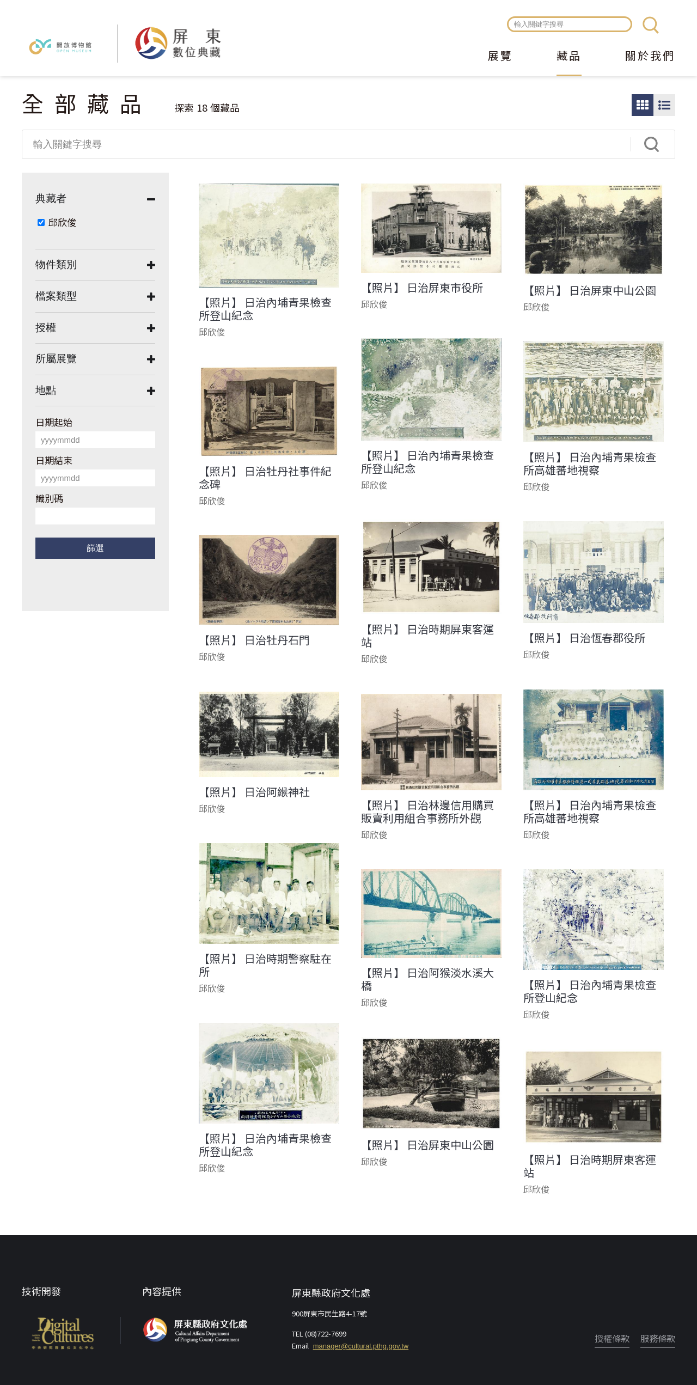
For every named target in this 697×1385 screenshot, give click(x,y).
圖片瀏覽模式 (642, 105)
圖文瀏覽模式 (664, 105)
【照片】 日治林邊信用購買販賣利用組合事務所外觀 (427, 811)
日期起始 (53, 422)
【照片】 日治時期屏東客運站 (427, 636)
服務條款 (657, 1338)
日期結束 (53, 460)
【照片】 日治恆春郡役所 (584, 637)
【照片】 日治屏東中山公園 (589, 290)
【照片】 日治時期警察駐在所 (265, 965)
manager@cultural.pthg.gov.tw (361, 1346)
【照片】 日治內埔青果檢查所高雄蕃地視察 (589, 463)
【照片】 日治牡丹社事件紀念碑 (265, 478)
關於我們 (650, 56)
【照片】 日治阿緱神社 (254, 791)
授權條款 (612, 1338)
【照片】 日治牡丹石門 (254, 639)
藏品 (569, 56)
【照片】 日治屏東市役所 (422, 287)
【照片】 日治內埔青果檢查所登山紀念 (265, 309)
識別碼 (49, 498)
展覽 (500, 56)
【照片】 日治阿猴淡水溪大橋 (427, 979)
